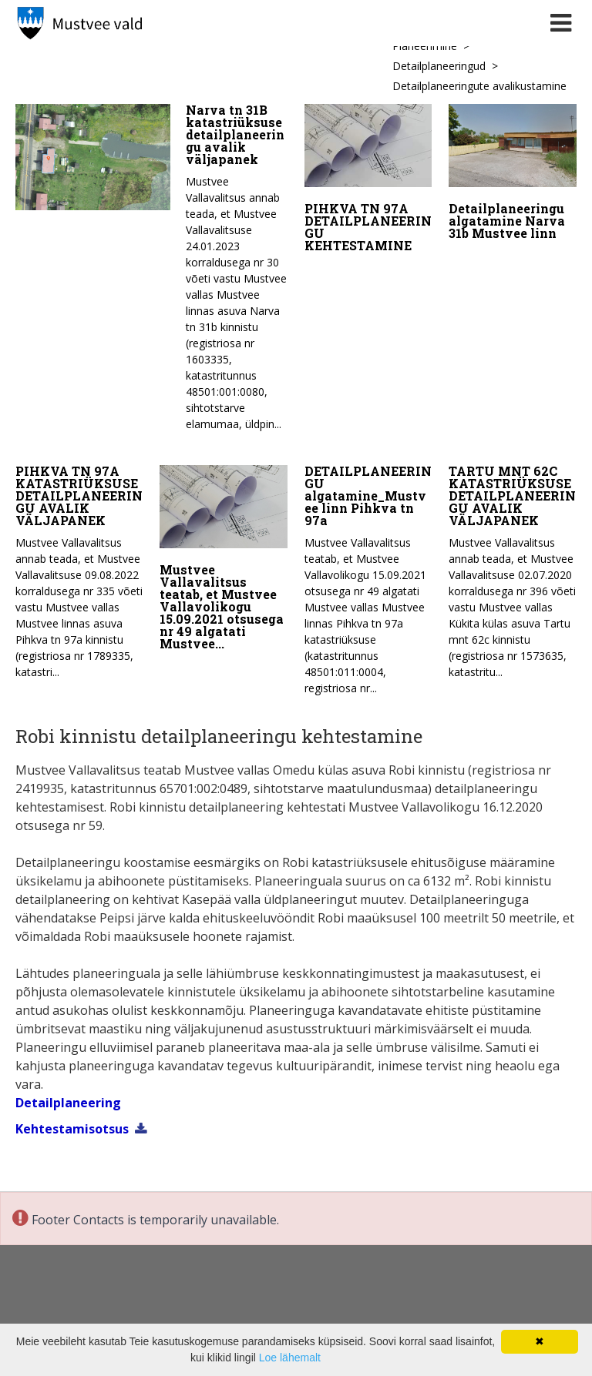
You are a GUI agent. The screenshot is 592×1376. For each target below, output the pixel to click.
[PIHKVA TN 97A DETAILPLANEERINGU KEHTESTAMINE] (368, 181)
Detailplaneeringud (439, 66)
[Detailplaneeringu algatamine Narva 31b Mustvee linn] (513, 175)
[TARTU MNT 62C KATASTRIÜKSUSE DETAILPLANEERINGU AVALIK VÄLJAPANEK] (513, 565)
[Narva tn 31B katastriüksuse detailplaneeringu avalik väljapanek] (151, 272)
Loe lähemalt (290, 1357)
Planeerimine (424, 46)
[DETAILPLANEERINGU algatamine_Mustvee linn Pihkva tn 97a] (368, 573)
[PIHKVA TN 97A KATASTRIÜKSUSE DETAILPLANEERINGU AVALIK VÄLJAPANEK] (79, 565)
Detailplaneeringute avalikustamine (479, 86)
